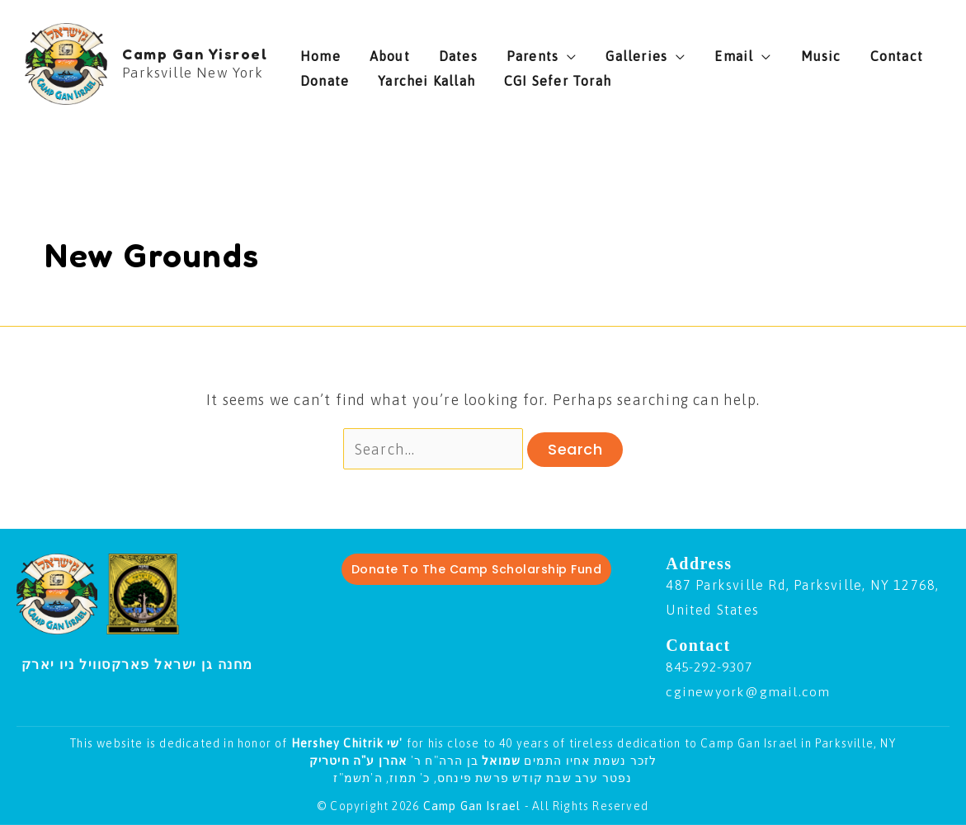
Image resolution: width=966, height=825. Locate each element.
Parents (495, 52)
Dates (433, 52)
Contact (810, 52)
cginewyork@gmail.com (748, 691)
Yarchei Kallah (349, 76)
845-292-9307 (713, 667)
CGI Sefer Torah (467, 76)
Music (747, 52)
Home (320, 52)
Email (672, 52)
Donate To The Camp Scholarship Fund (476, 569)
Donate (877, 52)
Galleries (587, 52)
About (377, 52)
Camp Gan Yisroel (194, 54)
